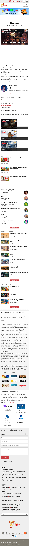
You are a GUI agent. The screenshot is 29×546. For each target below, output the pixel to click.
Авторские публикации (8, 505)
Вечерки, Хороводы (7, 489)
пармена (21, 93)
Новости (3, 467)
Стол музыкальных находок (9, 474)
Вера (10, 87)
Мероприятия (6, 507)
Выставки (22, 487)
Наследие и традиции (14, 496)
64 (19, 1)
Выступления (5, 487)
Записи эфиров (6, 471)
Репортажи (20, 474)
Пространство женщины (8, 477)
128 (17, 1)
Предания (4, 500)
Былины (21, 500)
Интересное (5, 496)
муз (21, 1)
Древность (18, 493)
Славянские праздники (8, 475)
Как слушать (15, 507)
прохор (7, 93)
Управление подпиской (8, 509)
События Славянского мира (9, 485)
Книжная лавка (17, 479)
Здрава (3, 493)
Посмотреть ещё (14, 227)
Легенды (15, 500)
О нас (18, 509)
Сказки (10, 500)
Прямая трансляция (7, 504)
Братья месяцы (10, 25)
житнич (3, 93)
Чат (24, 6)
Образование (10, 493)
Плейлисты (18, 504)
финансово (11, 402)
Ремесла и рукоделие (18, 494)
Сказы (2, 498)
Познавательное (14, 487)
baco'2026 (4, 544)
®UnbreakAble (14, 544)
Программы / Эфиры (7, 469)
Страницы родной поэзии (8, 480)
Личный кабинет (17, 511)
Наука (9, 494)
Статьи (3, 491)
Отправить (5, 457)
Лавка (19, 505)
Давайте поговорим (7, 479)
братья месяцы (14, 93)
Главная (3, 466)
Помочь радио (6, 511)
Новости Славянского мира (18, 471)
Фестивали (20, 485)
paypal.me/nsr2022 (21, 422)
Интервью (13, 472)
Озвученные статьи (21, 477)
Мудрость (4, 494)
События (3, 484)
